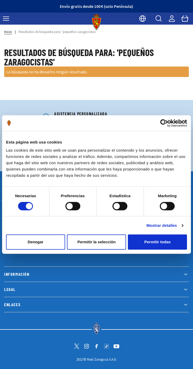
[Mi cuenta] (172, 19)
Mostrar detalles (161, 225)
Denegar (35, 242)
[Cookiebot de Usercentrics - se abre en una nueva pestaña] (164, 123)
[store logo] (96, 21)
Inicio (8, 32)
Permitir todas (157, 242)
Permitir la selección (96, 242)
